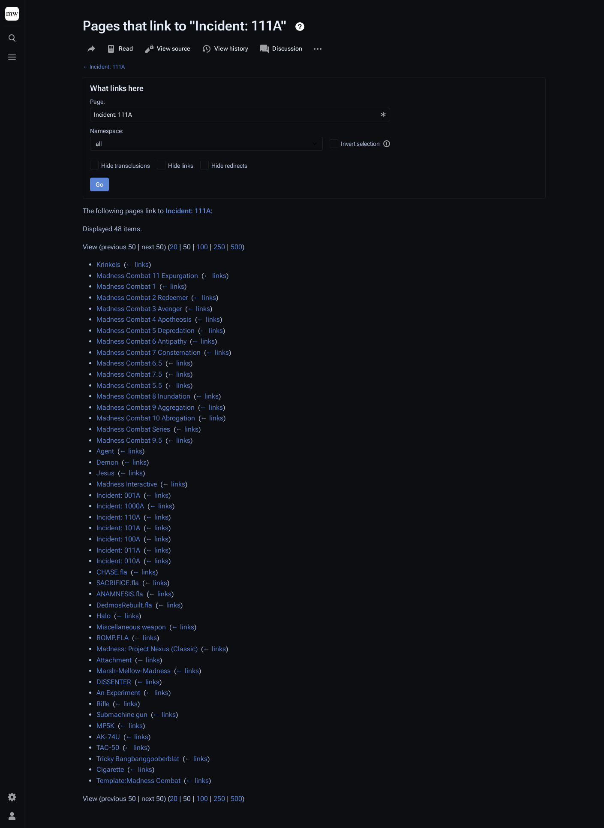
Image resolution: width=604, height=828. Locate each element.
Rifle (102, 704)
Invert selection (360, 143)
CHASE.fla (111, 572)
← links (137, 264)
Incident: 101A (118, 528)
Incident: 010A (118, 561)
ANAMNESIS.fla (119, 594)
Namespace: (106, 130)
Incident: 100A (118, 539)
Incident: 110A (118, 517)
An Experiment (118, 693)
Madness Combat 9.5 (129, 440)
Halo (103, 616)
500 (236, 247)
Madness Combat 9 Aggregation (145, 407)
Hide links (180, 165)
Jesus (105, 473)
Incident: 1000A (120, 506)
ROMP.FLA (112, 638)
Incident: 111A (107, 66)
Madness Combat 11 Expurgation (147, 276)
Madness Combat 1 (126, 286)
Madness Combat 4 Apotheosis (144, 319)
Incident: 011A (118, 550)
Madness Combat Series (133, 429)
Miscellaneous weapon (131, 627)
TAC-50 (107, 747)
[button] (387, 144)
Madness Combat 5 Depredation (145, 330)
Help (300, 26)
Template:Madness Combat (138, 781)
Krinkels (108, 264)
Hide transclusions (125, 165)
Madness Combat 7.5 (129, 374)
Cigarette (110, 769)
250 (219, 247)
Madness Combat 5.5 (129, 385)
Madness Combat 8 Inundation (143, 396)
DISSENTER (113, 682)
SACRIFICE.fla (117, 583)
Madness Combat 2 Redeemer (142, 297)
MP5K (105, 726)
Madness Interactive (126, 484)
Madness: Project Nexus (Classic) (147, 649)
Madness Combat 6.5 (129, 363)
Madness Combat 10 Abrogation (145, 418)
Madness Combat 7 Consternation (148, 352)
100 (202, 247)
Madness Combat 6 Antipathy (141, 341)
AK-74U (108, 737)
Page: (97, 101)
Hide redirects (229, 165)
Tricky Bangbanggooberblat (137, 759)
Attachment (114, 660)
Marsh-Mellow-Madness (133, 671)
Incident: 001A (118, 495)
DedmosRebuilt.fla (124, 605)
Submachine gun (121, 714)
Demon (107, 462)
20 (173, 247)
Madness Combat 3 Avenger (139, 309)
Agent (105, 451)
